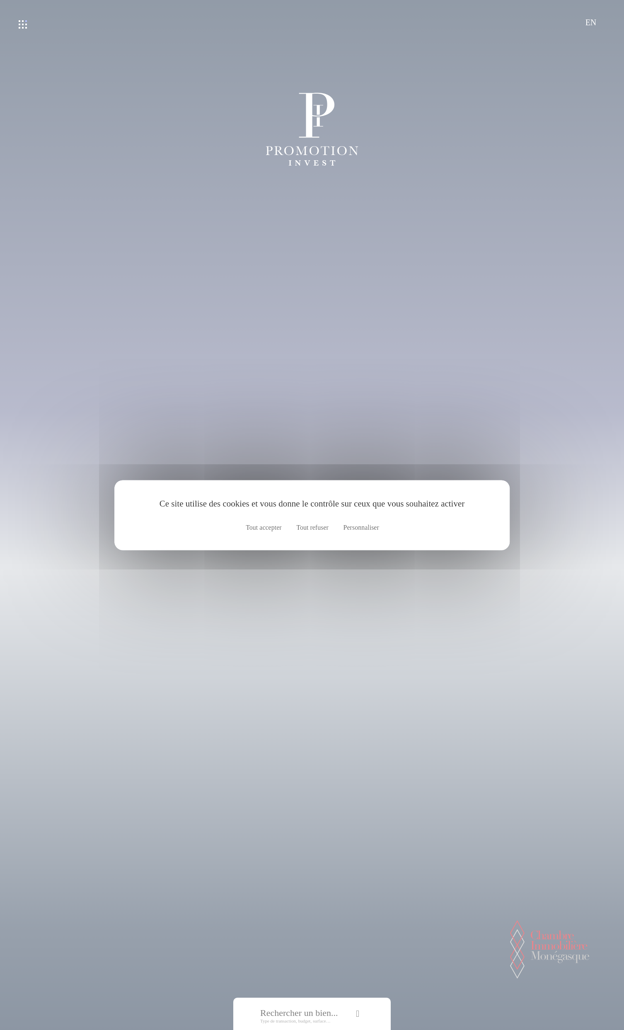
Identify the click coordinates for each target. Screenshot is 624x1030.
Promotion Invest (312, 129)
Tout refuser (312, 527)
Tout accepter (263, 527)
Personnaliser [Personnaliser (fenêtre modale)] (361, 527)
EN (591, 22)
